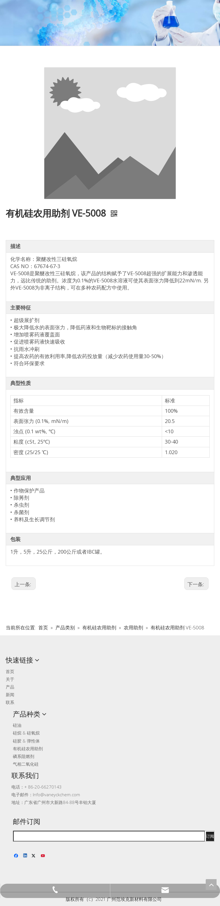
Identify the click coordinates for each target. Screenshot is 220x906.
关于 (10, 679)
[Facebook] (16, 856)
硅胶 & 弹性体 (26, 741)
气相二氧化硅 (26, 764)
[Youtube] (43, 856)
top (211, 884)
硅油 (17, 725)
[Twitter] (34, 856)
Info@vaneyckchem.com (56, 794)
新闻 (10, 694)
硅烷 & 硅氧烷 (26, 733)
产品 (10, 687)
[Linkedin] (25, 856)
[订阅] (210, 836)
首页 (10, 671)
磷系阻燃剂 (23, 756)
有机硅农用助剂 (28, 748)
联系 (10, 702)
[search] (109, 836)
